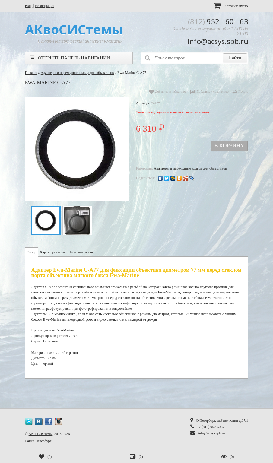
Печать (243, 91)
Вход (29, 6)
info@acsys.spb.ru (211, 433)
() (45, 456)
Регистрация (44, 6)
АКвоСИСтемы (40, 434)
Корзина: (231, 5)
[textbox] (194, 58)
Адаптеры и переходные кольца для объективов (77, 73)
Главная (31, 73)
